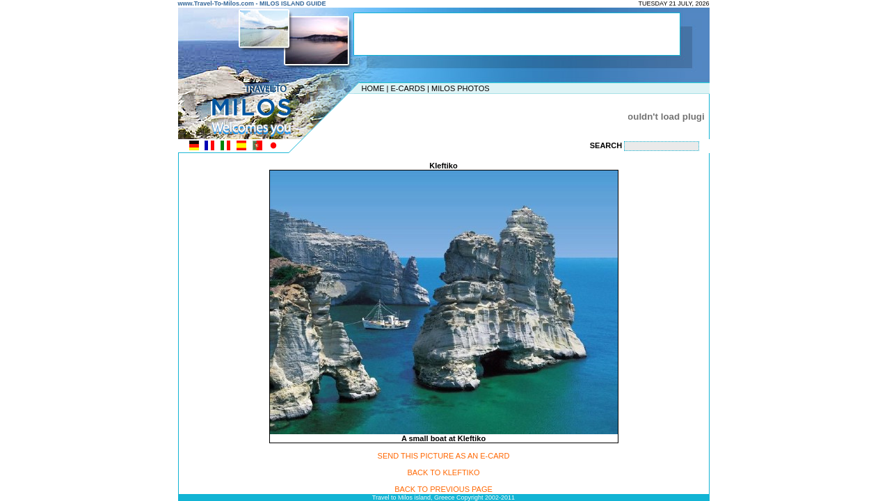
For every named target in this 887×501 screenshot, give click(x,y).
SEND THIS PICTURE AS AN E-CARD (444, 456)
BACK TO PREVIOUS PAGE (443, 489)
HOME (373, 88)
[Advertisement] (440, 116)
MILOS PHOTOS (460, 88)
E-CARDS (407, 88)
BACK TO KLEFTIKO (443, 472)
